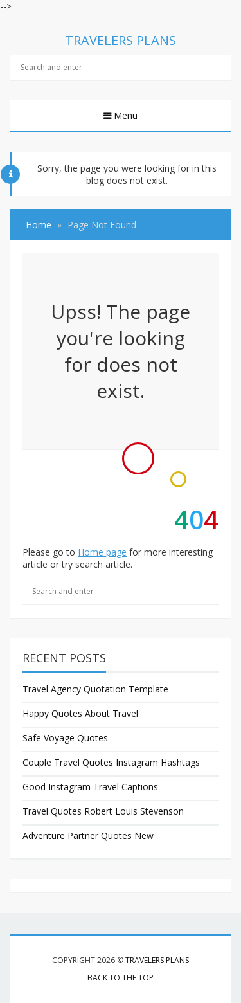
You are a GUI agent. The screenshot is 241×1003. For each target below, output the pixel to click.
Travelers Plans (157, 960)
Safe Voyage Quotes (65, 738)
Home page (102, 552)
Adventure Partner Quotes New (88, 835)
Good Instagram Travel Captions (90, 787)
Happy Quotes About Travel (80, 713)
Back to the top (120, 977)
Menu (124, 115)
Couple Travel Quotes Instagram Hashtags (111, 762)
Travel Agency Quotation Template (95, 689)
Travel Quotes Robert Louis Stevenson (103, 811)
